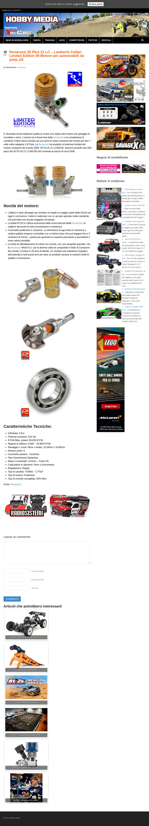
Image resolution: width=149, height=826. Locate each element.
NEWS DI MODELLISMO (17, 40)
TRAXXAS (50, 40)
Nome (38, 571)
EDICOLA (106, 40)
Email (38, 580)
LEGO (62, 40)
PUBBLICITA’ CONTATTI (11, 10)
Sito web (35, 588)
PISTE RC (92, 40)
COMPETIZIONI (76, 40)
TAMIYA (37, 40)
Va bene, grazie (95, 4)
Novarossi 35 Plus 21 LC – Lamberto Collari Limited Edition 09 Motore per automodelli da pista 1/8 (46, 56)
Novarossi (22, 67)
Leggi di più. (79, 4)
